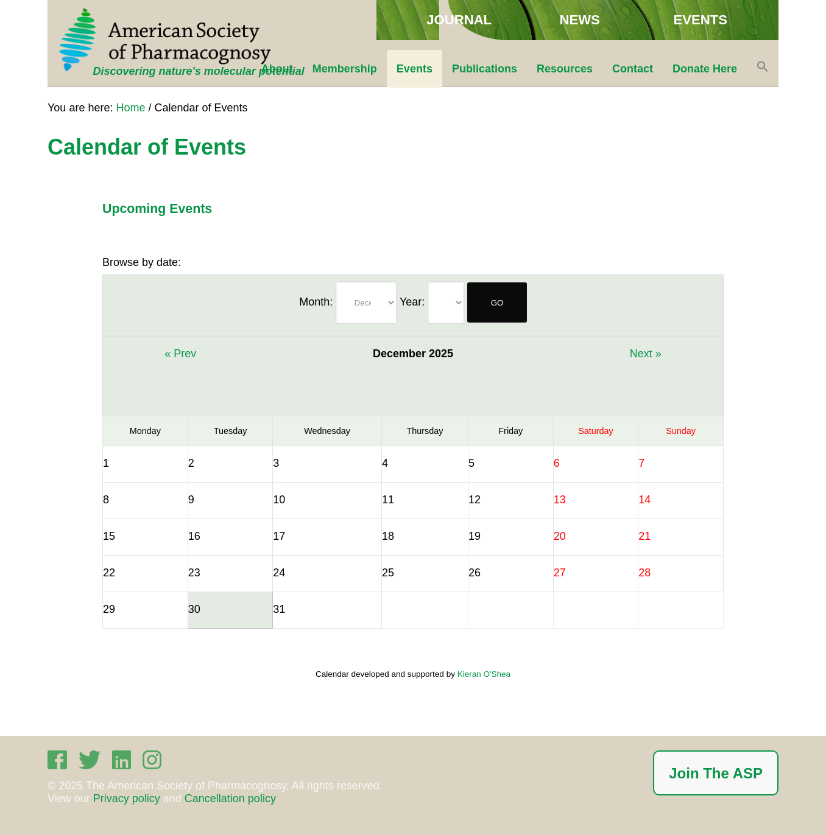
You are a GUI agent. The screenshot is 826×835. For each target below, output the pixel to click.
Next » (646, 354)
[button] (762, 69)
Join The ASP (716, 773)
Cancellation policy (230, 798)
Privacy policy (126, 798)
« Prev (180, 354)
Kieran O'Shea (483, 674)
